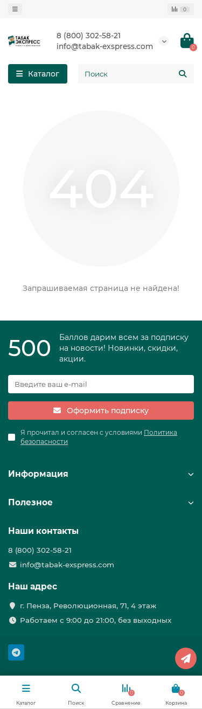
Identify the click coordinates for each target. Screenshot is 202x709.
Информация (101, 474)
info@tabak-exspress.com (105, 46)
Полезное (101, 502)
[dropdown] (15, 9)
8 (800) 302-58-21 (89, 35)
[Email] (101, 384)
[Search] (136, 74)
